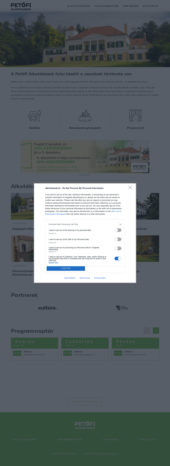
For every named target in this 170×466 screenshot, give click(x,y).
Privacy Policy (100, 278)
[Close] (130, 188)
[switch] (117, 230)
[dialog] (85, 233)
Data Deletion (70, 278)
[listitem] (85, 224)
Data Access (85, 278)
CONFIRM (66, 268)
